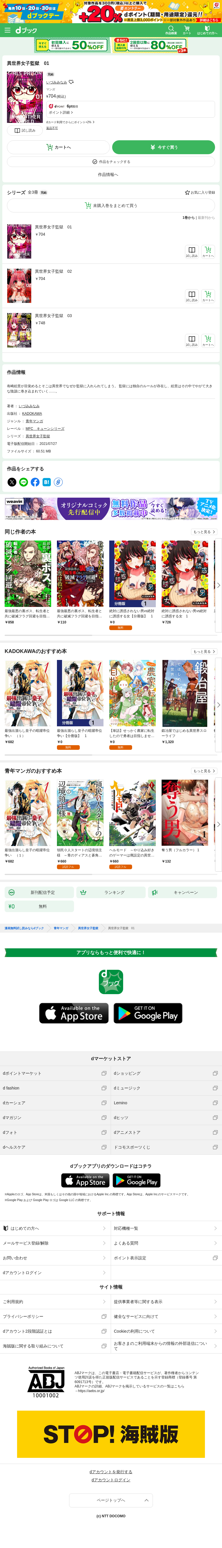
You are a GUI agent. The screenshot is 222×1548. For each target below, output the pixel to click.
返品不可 (52, 128)
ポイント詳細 (59, 112)
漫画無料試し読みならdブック (24, 928)
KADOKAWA (32, 414)
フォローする (71, 82)
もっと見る (202, 532)
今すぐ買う (168, 147)
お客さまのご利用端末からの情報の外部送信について (160, 1346)
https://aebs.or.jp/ (91, 1391)
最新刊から (206, 217)
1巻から (189, 217)
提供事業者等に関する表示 (138, 1301)
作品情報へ (108, 174)
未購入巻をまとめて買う (115, 205)
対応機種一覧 (126, 1228)
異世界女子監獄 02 (53, 271)
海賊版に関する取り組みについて (33, 1346)
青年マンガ (34, 421)
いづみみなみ (56, 82)
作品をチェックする (114, 162)
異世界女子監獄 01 (53, 227)
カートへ (63, 147)
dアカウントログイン (22, 1272)
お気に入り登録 (203, 192)
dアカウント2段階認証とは (27, 1331)
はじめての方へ (21, 1228)
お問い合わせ (15, 1258)
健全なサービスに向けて (136, 1316)
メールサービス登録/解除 (26, 1243)
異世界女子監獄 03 (53, 315)
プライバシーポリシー (23, 1316)
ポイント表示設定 (130, 1258)
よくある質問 (126, 1243)
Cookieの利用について (134, 1331)
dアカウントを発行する (111, 1471)
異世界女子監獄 (38, 436)
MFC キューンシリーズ (45, 429)
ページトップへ (111, 1500)
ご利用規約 (13, 1301)
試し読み (29, 130)
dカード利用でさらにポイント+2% (68, 122)
